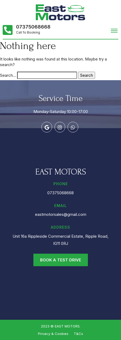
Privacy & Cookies (53, 333)
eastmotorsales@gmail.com (60, 214)
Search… (8, 75)
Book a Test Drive (60, 259)
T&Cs (78, 333)
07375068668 (33, 27)
